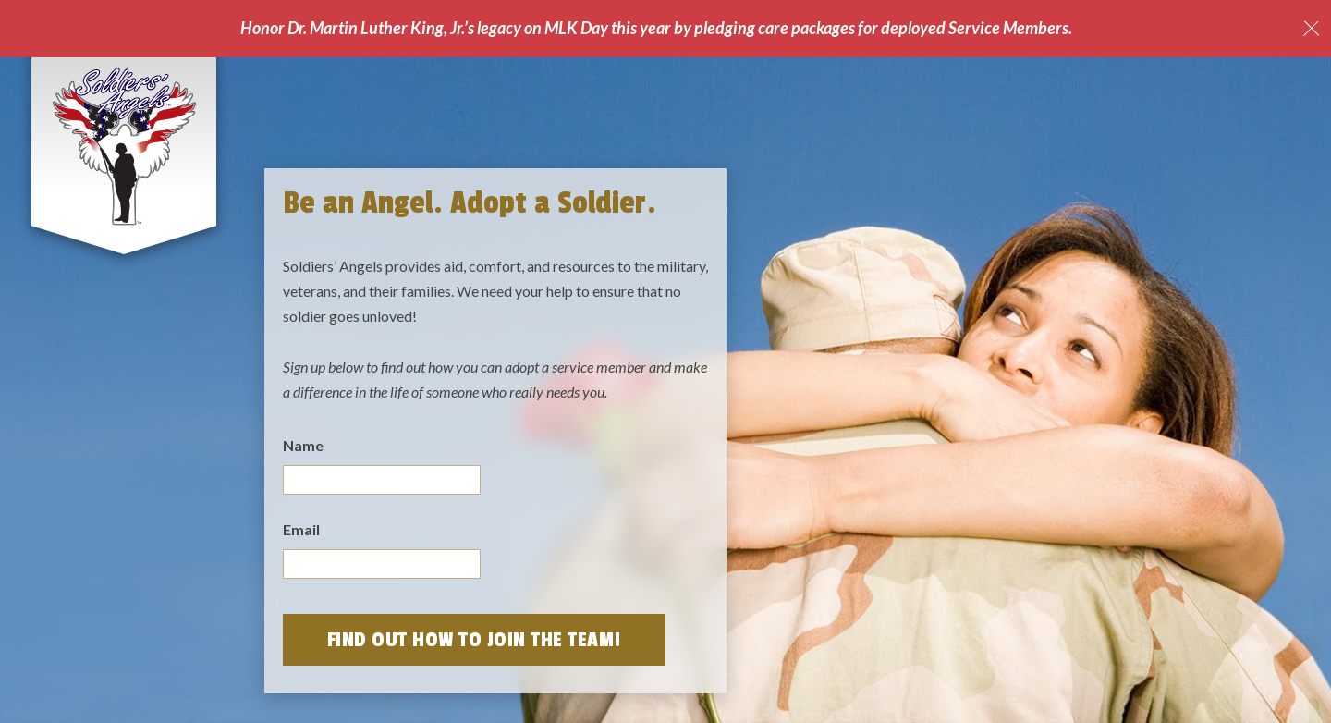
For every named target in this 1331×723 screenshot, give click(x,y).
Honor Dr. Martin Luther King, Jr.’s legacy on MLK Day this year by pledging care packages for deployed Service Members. (656, 28)
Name (303, 445)
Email (301, 529)
